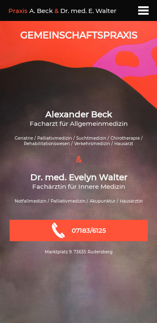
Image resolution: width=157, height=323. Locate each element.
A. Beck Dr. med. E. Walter (62, 11)
